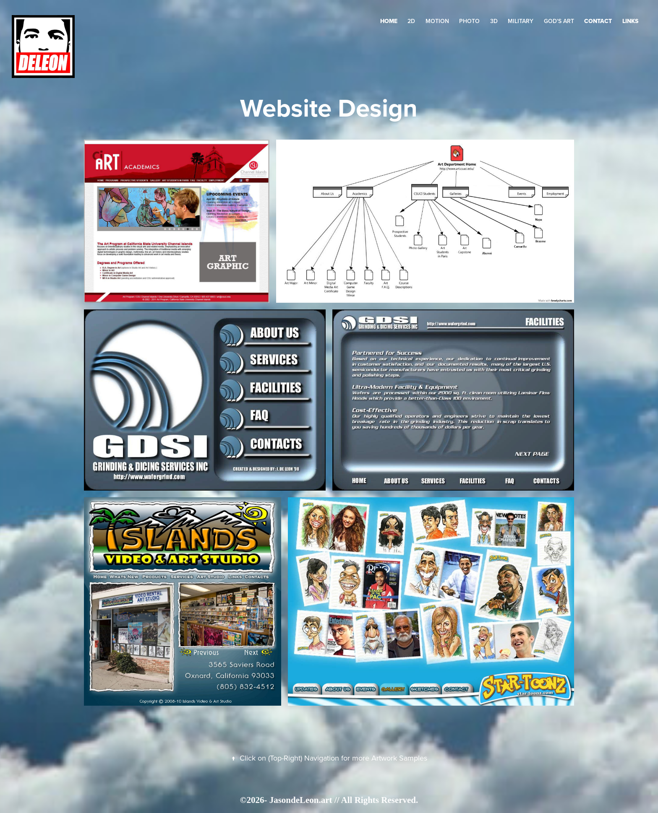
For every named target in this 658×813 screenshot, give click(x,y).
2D (411, 21)
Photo (469, 21)
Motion (437, 21)
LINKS (630, 21)
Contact (598, 21)
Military (520, 21)
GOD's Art (559, 21)
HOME (388, 21)
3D (494, 21)
